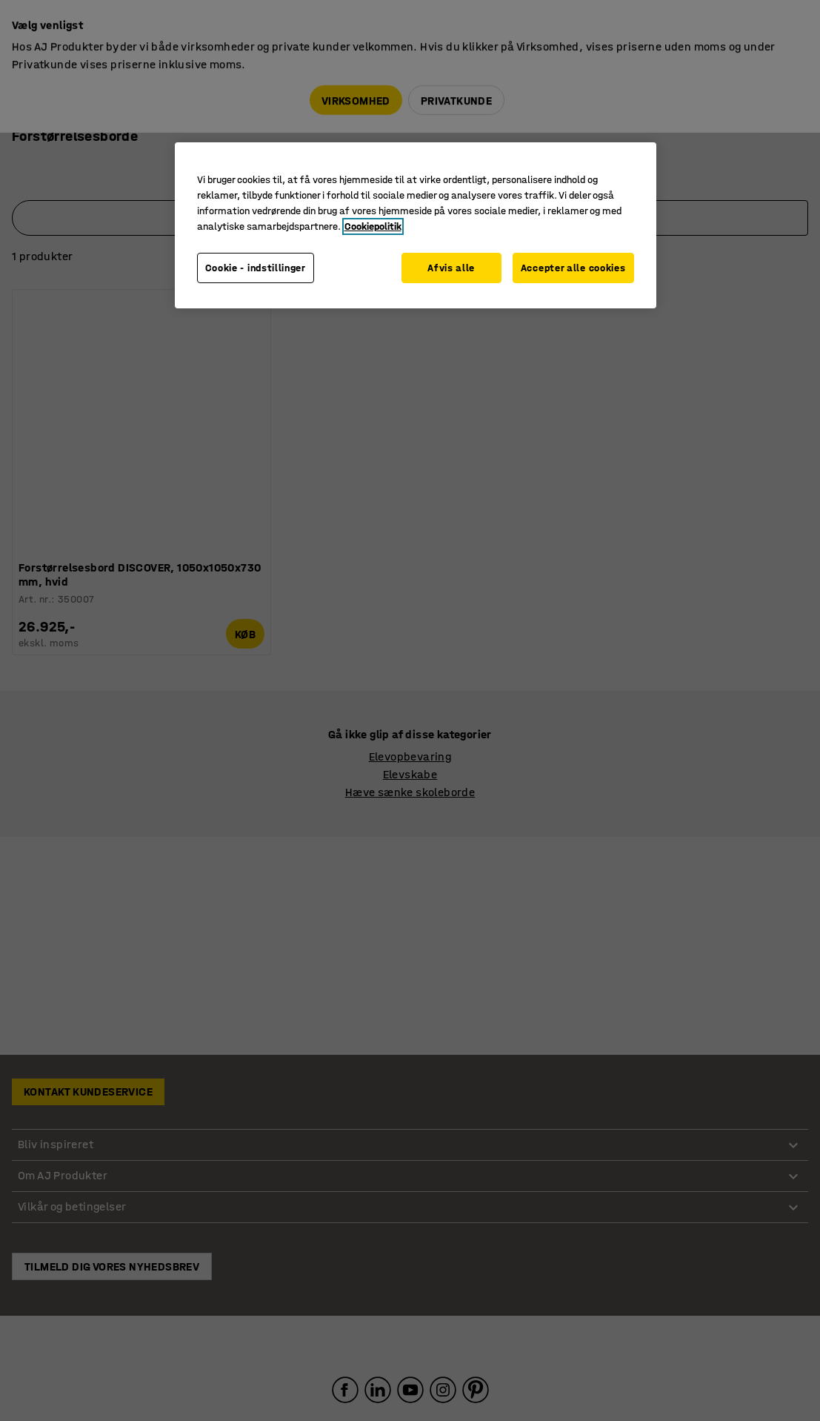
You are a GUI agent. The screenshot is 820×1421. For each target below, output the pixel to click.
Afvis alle (449, 268)
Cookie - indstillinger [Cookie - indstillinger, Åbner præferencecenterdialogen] (255, 268)
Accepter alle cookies (573, 268)
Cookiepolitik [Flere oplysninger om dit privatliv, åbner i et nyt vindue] (372, 226)
